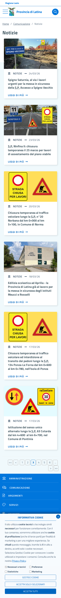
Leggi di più (18, 95)
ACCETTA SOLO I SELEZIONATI (30, 584)
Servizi (10, 505)
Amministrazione (17, 478)
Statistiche (12, 571)
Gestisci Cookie (30, 577)
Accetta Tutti (30, 591)
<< (10, 462)
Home (5, 24)
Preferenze (37, 567)
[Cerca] (55, 12)
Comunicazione (21, 24)
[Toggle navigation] (5, 11)
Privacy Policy (19, 561)
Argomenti (12, 496)
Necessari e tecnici (16, 567)
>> (56, 468)
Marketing (37, 571)
